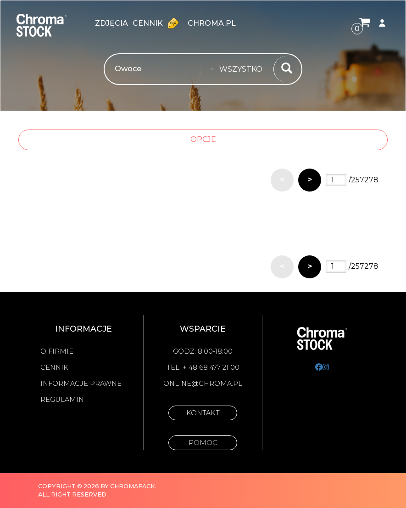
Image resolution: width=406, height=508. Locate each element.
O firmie (56, 351)
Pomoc (203, 443)
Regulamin (62, 399)
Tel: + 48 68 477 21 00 (203, 367)
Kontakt (203, 413)
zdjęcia (111, 23)
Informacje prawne (81, 383)
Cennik (158, 23)
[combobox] (244, 69)
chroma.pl (212, 23)
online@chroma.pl (202, 383)
